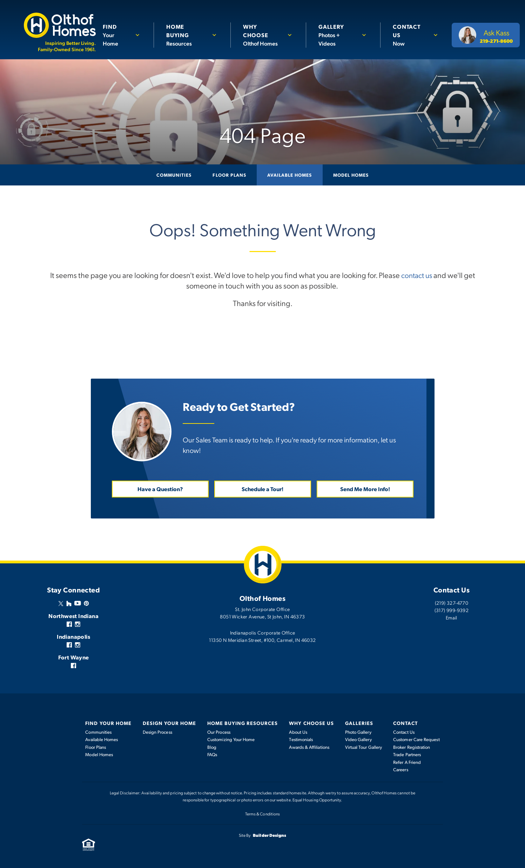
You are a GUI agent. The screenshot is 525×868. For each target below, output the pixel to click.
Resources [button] (187, 34)
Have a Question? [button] (160, 488)
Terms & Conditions (262, 813)
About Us (298, 731)
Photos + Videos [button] (337, 34)
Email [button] (451, 617)
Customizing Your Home (231, 739)
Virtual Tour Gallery (363, 747)
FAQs (212, 754)
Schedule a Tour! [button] (262, 488)
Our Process (218, 731)
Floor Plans (229, 175)
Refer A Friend (407, 762)
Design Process (157, 731)
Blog (211, 747)
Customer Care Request (416, 739)
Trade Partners (407, 754)
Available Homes (289, 175)
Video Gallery (358, 739)
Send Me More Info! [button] (365, 488)
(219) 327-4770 (452, 602)
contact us (416, 275)
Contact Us (404, 731)
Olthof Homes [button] (263, 34)
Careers (400, 769)
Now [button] (410, 34)
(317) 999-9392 (452, 609)
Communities (173, 175)
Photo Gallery (358, 731)
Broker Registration (411, 747)
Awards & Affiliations (309, 747)
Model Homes (351, 175)
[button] (124, 35)
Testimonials (301, 739)
